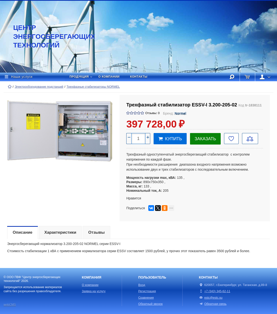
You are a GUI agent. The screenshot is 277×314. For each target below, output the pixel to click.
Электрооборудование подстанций (39, 86)
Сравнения (146, 297)
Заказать (205, 138)
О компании (109, 76)
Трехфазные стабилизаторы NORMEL (93, 86)
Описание (22, 232)
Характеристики (60, 232)
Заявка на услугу (93, 291)
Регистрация (147, 291)
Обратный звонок (150, 304)
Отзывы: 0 (152, 113)
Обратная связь (212, 304)
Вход (141, 285)
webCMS (10, 304)
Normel (180, 113)
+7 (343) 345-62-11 (217, 291)
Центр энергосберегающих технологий (49, 36)
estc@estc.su (213, 297)
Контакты (138, 76)
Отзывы (96, 232)
